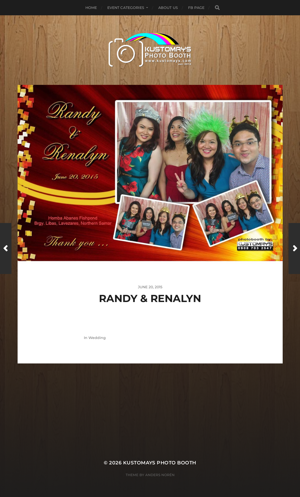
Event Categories (125, 7)
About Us (168, 7)
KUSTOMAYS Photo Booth (159, 463)
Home (91, 7)
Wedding (97, 337)
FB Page (196, 7)
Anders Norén (160, 475)
